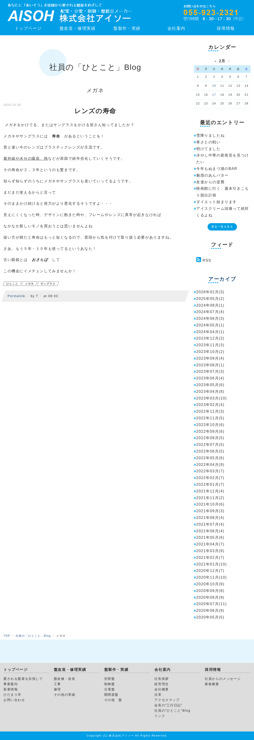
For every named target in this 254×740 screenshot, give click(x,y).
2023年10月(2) (210, 352)
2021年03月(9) (210, 551)
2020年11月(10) (211, 577)
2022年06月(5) (210, 451)
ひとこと (12, 283)
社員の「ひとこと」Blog (33, 635)
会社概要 (161, 689)
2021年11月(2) (210, 498)
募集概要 (212, 684)
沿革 (158, 694)
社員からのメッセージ (223, 679)
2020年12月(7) (210, 571)
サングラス (47, 283)
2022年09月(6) (210, 431)
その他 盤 (113, 700)
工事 (57, 684)
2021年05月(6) (210, 537)
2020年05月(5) (210, 617)
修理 (57, 689)
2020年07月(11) (211, 604)
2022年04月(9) (210, 465)
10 (214, 85)
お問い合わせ (14, 700)
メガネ (29, 283)
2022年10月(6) (210, 425)
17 (214, 94)
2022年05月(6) (210, 458)
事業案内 (10, 684)
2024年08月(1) (210, 305)
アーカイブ (222, 279)
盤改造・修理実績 (78, 28)
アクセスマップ (166, 700)
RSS (207, 260)
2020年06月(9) (210, 611)
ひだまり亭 (12, 694)
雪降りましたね (210, 135)
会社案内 (176, 28)
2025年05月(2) (210, 299)
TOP (6, 635)
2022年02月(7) (210, 478)
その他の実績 (64, 694)
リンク (159, 716)
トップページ (28, 28)
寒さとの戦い (208, 142)
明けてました (208, 149)
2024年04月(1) (210, 332)
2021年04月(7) (210, 544)
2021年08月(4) (210, 518)
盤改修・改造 (64, 679)
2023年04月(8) (210, 392)
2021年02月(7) (210, 557)
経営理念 (161, 684)
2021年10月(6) (210, 504)
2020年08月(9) (210, 597)
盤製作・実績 (127, 28)
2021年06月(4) (210, 531)
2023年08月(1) (210, 365)
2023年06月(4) (210, 378)
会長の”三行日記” (168, 705)
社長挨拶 (161, 679)
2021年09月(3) (210, 511)
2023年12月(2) (210, 338)
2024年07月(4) (210, 312)
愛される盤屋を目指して (23, 679)
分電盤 (109, 689)
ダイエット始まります (216, 202)
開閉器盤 (111, 694)
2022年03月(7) (210, 471)
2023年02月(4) (210, 405)
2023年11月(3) (210, 345)
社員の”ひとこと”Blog (172, 710)
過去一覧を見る (222, 226)
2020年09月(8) (210, 591)
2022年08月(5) (210, 438)
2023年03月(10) (211, 398)
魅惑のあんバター (212, 175)
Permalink (16, 296)
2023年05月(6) (210, 385)
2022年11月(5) (210, 418)
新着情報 (10, 689)
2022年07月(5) (210, 445)
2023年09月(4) (210, 358)
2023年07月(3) (210, 371)
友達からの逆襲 (210, 182)
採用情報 (226, 28)
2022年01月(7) (210, 484)
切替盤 (109, 679)
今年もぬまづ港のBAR (216, 169)
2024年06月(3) (210, 318)
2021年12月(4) (210, 491)
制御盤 (109, 684)
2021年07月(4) (210, 524)
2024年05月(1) (210, 325)
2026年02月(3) (210, 292)
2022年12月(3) (210, 411)
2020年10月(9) (210, 584)
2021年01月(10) (211, 564)
